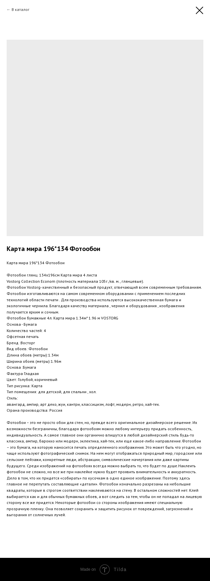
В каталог (20, 9)
